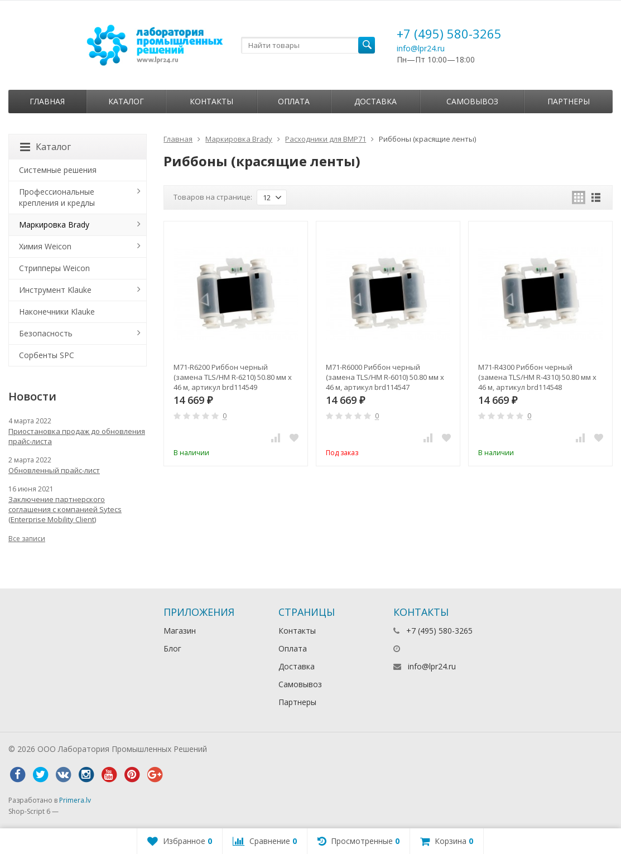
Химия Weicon (45, 246)
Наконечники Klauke (57, 311)
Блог (172, 648)
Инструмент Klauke (55, 289)
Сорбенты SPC (46, 355)
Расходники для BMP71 (325, 139)
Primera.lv (75, 800)
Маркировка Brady (238, 139)
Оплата (294, 101)
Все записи (26, 538)
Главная (47, 101)
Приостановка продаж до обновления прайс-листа (76, 436)
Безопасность (46, 333)
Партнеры (568, 101)
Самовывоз (472, 101)
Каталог (126, 101)
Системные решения (58, 170)
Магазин (179, 630)
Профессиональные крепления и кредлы (57, 197)
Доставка (375, 101)
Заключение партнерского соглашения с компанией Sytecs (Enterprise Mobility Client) (65, 509)
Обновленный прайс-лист (54, 470)
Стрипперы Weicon (54, 268)
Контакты (211, 101)
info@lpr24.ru (421, 48)
